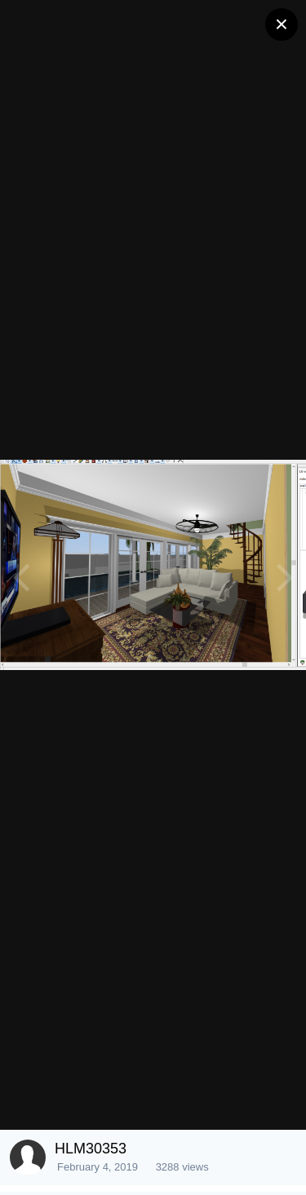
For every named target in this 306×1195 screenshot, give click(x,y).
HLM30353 (90, 1148)
